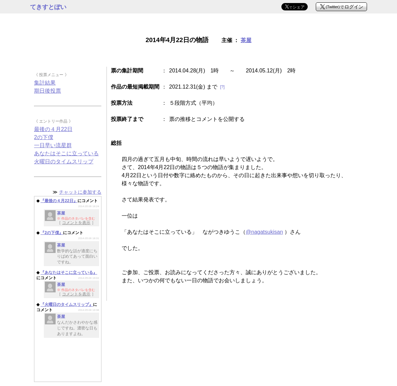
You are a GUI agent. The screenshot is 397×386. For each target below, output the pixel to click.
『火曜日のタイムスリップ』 (66, 304)
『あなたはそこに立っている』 (68, 272)
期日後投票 (47, 91)
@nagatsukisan (264, 232)
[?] (222, 87)
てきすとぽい (48, 7)
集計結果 (45, 83)
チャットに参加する (80, 192)
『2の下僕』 (51, 232)
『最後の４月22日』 (58, 200)
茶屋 (246, 40)
